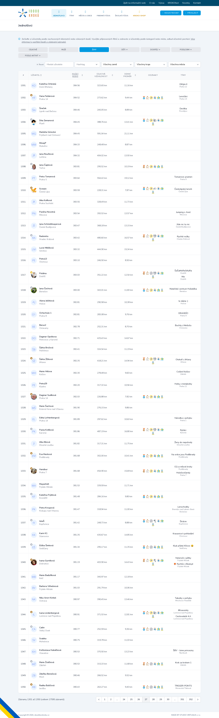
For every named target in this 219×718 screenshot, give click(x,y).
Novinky (186, 3)
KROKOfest (173, 3)
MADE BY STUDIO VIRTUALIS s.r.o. (186, 715)
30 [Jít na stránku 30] (168, 699)
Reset (40, 64)
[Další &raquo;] (198, 699)
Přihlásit (192, 13)
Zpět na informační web (134, 3)
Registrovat (171, 13)
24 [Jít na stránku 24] (124, 699)
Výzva (161, 3)
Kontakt (197, 3)
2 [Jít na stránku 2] (110, 699)
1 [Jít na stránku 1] (104, 699)
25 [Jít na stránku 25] (131, 699)
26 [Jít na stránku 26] (138, 699)
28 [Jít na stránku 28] (153, 699)
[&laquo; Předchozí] (99, 699)
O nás (152, 3)
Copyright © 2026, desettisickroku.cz (33, 715)
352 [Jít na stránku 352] (191, 699)
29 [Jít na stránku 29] (160, 699)
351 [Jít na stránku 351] (182, 699)
